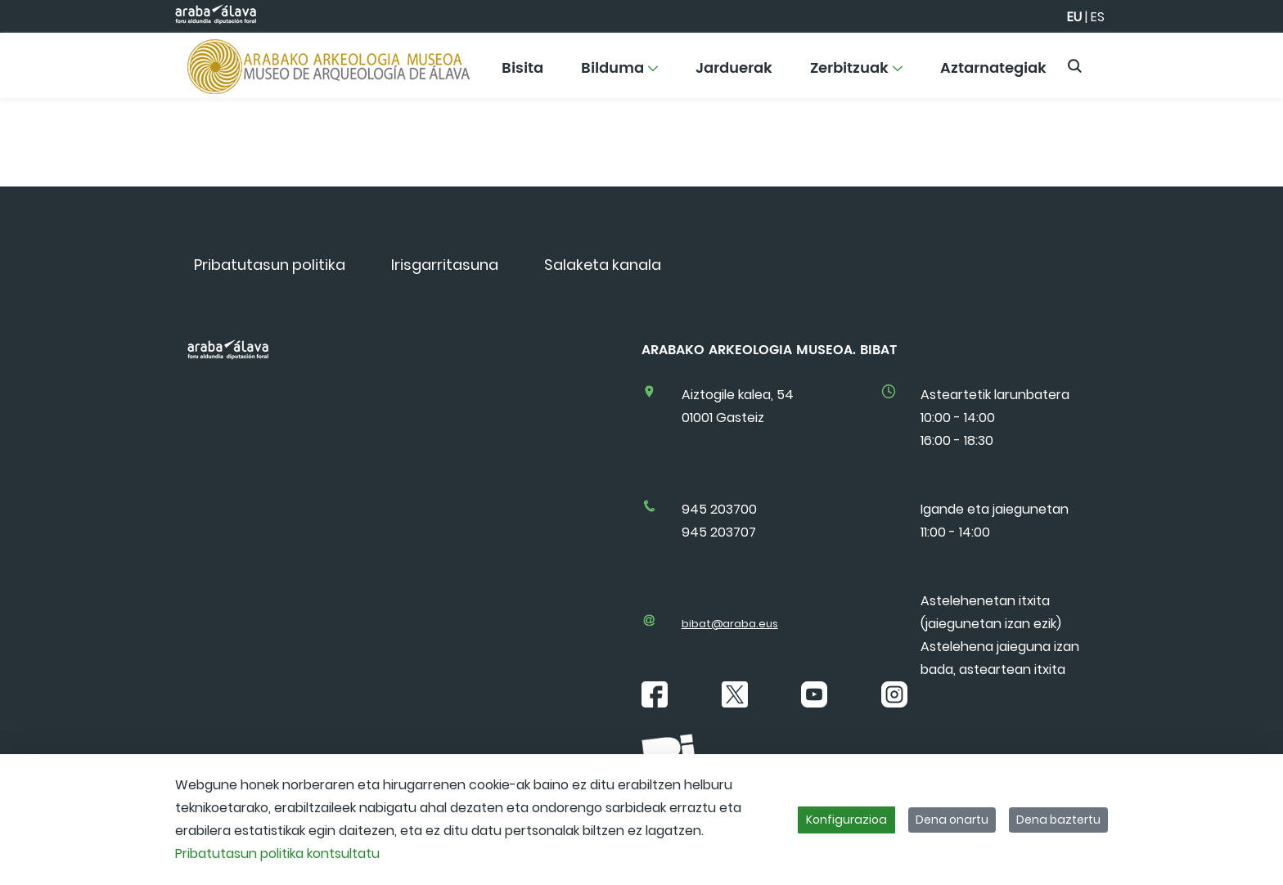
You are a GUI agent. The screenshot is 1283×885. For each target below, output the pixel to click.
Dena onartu (952, 819)
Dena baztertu (1058, 819)
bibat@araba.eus (730, 624)
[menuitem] (522, 74)
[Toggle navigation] (1242, 61)
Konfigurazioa (846, 819)
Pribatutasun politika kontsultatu (277, 853)
